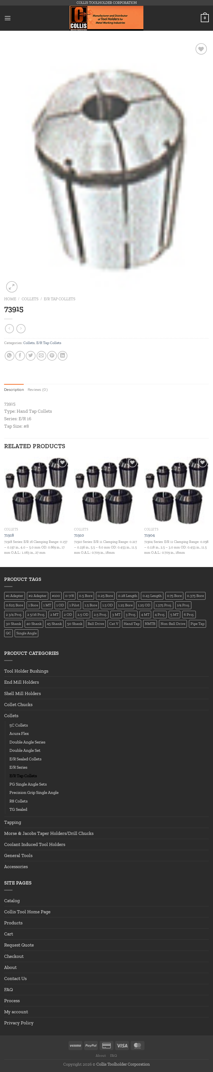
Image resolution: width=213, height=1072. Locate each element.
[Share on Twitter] (31, 356)
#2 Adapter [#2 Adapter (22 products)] (38, 596)
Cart (8, 934)
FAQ (8, 990)
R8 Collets (18, 801)
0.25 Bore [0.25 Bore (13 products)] (105, 596)
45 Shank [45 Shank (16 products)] (54, 624)
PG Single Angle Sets (28, 784)
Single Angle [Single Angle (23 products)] (26, 633)
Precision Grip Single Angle (34, 792)
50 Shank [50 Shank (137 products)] (74, 624)
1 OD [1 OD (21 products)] (60, 605)
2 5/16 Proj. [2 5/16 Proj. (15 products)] (36, 614)
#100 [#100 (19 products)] (56, 596)
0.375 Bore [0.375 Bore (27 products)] (195, 596)
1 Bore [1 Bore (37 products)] (33, 605)
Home (10, 298)
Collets (30, 298)
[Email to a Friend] (41, 356)
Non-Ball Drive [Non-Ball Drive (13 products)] (173, 624)
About (10, 967)
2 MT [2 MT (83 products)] (54, 614)
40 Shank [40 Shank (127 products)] (34, 624)
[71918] (36, 491)
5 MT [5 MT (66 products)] (174, 614)
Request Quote (19, 945)
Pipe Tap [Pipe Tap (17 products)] (197, 624)
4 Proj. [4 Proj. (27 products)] (160, 614)
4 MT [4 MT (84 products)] (145, 614)
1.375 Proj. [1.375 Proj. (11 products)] (164, 605)
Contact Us (15, 978)
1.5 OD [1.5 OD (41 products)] (107, 605)
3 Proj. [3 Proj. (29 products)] (131, 614)
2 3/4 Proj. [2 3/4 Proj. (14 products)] (14, 614)
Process (12, 1001)
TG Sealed (18, 809)
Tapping (12, 822)
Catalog (12, 901)
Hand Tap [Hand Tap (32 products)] (132, 624)
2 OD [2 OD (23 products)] (68, 614)
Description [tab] (14, 389)
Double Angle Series (27, 742)
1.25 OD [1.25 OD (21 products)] (144, 605)
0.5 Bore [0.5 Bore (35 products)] (85, 596)
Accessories (16, 867)
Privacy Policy (19, 1023)
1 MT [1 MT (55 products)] (47, 605)
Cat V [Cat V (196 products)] (113, 624)
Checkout (14, 956)
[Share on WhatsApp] (9, 356)
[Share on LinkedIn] (62, 356)
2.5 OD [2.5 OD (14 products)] (82, 614)
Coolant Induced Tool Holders (34, 844)
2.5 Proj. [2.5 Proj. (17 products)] (100, 614)
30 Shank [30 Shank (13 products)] (13, 624)
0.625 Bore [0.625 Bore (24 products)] (14, 605)
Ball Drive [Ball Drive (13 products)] (96, 624)
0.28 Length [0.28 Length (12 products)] (127, 596)
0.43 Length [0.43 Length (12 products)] (152, 596)
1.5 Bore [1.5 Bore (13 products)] (91, 605)
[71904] (176, 491)
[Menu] (7, 18)
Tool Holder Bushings (26, 671)
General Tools (18, 855)
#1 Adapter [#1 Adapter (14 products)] (14, 596)
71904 (149, 535)
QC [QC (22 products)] (8, 633)
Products (13, 923)
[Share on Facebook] (20, 356)
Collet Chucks (18, 704)
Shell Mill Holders (22, 693)
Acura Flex (19, 733)
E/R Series (18, 767)
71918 (9, 535)
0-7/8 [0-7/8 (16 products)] (69, 596)
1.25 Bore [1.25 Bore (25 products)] (125, 605)
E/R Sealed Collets (25, 758)
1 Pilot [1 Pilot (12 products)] (74, 605)
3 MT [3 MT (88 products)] (116, 614)
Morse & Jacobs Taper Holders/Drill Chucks (48, 833)
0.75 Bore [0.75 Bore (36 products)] (174, 596)
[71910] (106, 491)
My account (16, 1012)
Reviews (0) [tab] (39, 389)
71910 (79, 535)
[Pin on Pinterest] (52, 356)
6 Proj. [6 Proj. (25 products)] (189, 614)
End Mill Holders (21, 682)
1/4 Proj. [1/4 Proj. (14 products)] (183, 605)
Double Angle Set (24, 750)
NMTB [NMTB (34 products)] (150, 624)
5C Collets (18, 725)
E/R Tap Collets (59, 298)
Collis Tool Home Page (27, 912)
